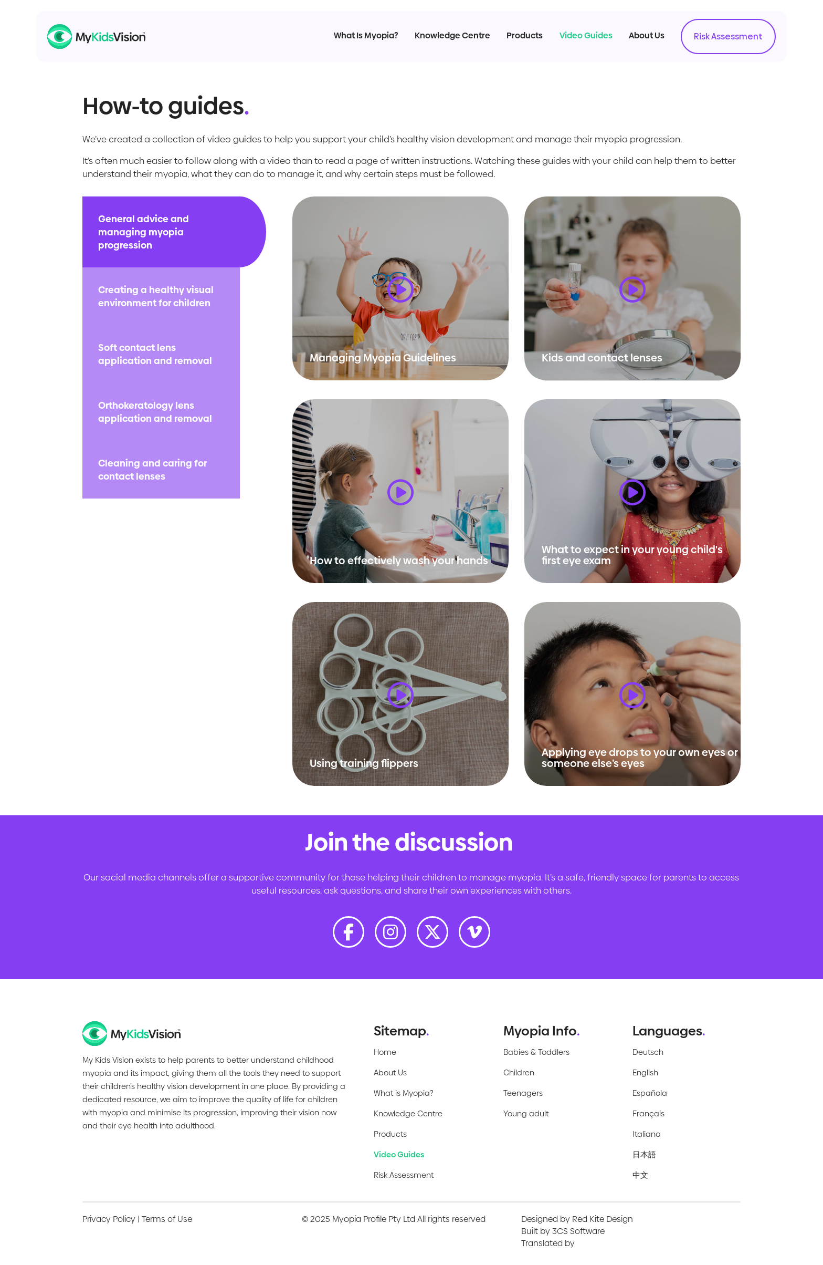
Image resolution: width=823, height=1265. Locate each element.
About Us (636, 41)
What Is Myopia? (355, 41)
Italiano (646, 1133)
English (645, 1072)
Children (518, 1072)
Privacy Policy (108, 1219)
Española (649, 1092)
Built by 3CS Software (563, 1231)
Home (385, 1051)
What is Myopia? (404, 1092)
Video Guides (575, 41)
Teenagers (523, 1092)
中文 (640, 1174)
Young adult (525, 1113)
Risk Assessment (717, 42)
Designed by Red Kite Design (577, 1219)
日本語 (644, 1154)
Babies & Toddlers (536, 1051)
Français (648, 1113)
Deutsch (647, 1051)
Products (515, 41)
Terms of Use (167, 1219)
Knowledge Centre (442, 41)
